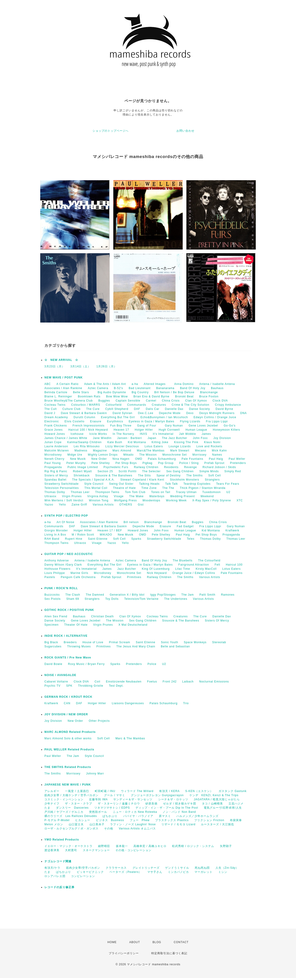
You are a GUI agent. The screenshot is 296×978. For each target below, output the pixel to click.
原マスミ (165, 816)
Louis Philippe (54, 573)
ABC (47, 384)
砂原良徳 (151, 803)
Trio (186, 703)
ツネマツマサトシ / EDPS (112, 807)
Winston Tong (98, 500)
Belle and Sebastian (175, 646)
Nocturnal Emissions (214, 681)
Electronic (51, 421)
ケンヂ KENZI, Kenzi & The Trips (214, 795)
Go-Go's (229, 425)
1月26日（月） (106, 366)
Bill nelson (131, 522)
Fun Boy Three (120, 425)
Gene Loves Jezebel (203, 425)
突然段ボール (98, 811)
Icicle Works (98, 434)
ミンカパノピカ (178, 872)
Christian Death (102, 616)
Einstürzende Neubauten (124, 681)
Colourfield (113, 404)
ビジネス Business (110, 820)
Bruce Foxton (209, 396)
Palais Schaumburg (162, 458)
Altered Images (156, 384)
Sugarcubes (53, 646)
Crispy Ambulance (228, 404)
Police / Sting (189, 463)
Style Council (93, 483)
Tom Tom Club (135, 492)
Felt (217, 564)
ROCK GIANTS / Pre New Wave (67, 657)
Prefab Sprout (214, 463)
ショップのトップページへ (110, 130)
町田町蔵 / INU (105, 791)
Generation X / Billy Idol (127, 594)
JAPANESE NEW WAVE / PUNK (67, 784)
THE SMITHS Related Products (67, 767)
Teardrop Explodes (196, 483)
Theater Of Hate (76, 624)
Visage (118, 496)
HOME (112, 942)
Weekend (207, 496)
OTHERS (125, 504)
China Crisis (171, 400)
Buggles (104, 400)
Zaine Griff (79, 504)
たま (47, 807)
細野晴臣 (104, 846)
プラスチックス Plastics (172, 820)
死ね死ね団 (202, 867)
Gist (141, 504)
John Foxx (200, 438)
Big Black (51, 642)
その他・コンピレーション (133, 850)
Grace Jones (53, 429)
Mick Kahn (219, 450)
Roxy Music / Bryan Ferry (86, 664)
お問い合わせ (185, 130)
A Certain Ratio (67, 384)
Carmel (151, 400)
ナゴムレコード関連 (57, 861)
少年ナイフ (51, 803)
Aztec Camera (98, 388)
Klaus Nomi (212, 442)
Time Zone (149, 488)
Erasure (95, 421)
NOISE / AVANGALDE (60, 675)
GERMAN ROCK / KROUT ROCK (68, 696)
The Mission (148, 454)
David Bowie (53, 664)
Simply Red (232, 471)
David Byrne (224, 409)
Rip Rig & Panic (55, 471)
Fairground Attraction (193, 564)
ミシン (222, 872)
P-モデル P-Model (57, 820)
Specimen (51, 624)
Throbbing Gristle (90, 685)
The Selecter (151, 471)
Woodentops (151, 500)
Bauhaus (217, 388)
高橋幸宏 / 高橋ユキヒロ (149, 846)
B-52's (118, 388)
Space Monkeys (195, 642)
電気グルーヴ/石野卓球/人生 (223, 807)
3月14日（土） (80, 366)
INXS (143, 434)
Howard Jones (54, 434)
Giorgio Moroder (56, 530)
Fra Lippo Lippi (217, 421)
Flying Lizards (190, 421)
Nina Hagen (120, 458)
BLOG (157, 942)
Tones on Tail (160, 492)
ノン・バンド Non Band (179, 811)
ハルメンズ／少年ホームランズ (197, 816)
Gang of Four (148, 425)
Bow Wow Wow (117, 396)
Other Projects (99, 720)
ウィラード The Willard (137, 791)
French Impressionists (89, 425)
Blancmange (209, 392)
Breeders (70, 642)
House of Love (92, 642)
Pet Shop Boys (126, 463)
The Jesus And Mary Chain (135, 646)
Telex (190, 538)
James (206, 434)
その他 (108, 828)
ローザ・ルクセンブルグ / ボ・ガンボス (71, 828)
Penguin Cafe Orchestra (78, 577)
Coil (97, 681)
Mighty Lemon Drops (103, 454)
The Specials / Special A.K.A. (93, 479)
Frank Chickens (55, 425)
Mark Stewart (179, 450)
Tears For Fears (227, 483)
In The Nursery (123, 434)
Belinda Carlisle (55, 392)
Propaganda (53, 467)
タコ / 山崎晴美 (212, 803)
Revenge (190, 467)
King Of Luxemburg (156, 568)
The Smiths (194, 475)
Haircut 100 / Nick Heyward (88, 429)
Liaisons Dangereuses (128, 703)
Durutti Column (84, 417)
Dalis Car (152, 409)
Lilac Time (182, 568)
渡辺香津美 (51, 850)
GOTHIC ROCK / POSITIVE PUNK (69, 610)
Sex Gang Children (180, 471)
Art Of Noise (65, 522)
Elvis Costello (74, 421)
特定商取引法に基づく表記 (169, 953)
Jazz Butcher (126, 568)
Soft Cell (214, 475)
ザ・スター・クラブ (78, 803)
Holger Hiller (144, 429)
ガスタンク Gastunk (233, 791)
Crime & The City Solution (190, 404)
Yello (62, 504)
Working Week (176, 500)
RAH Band (51, 538)
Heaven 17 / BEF (109, 530)
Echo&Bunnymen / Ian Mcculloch (164, 417)
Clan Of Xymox (196, 400)
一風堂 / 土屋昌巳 (77, 791)
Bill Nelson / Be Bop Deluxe (174, 392)
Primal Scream (119, 642)
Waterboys (156, 496)
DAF (137, 409)
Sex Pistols (52, 598)
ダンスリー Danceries (72, 807)
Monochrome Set (174, 454)
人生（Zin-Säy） (227, 867)
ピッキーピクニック (90, 872)
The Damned (95, 594)
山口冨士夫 (76, 824)
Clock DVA (220, 400)
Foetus (152, 681)
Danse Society (199, 409)
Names (217, 454)
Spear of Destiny (169, 475)
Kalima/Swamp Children (84, 442)
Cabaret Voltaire (56, 681)
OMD (138, 458)
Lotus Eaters (154, 446)
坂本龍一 (122, 846)
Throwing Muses (79, 646)
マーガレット (203, 872)
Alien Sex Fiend (55, 616)
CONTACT (181, 942)
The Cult (50, 409)
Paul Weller (237, 458)
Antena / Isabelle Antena (217, 384)
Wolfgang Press (125, 500)
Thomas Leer (80, 492)
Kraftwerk (232, 530)
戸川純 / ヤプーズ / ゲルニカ (63, 811)
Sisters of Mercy (56, 475)
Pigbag (147, 463)
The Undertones (175, 598)
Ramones (227, 594)
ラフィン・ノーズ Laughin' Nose (133, 824)
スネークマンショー (96, 850)
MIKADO (106, 534)
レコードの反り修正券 (59, 887)
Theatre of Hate (124, 488)
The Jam (187, 594)
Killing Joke (160, 442)
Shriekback (81, 475)
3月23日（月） (54, 366)
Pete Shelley (100, 463)
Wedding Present (182, 496)
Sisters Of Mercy (217, 620)
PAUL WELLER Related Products (69, 749)
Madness (80, 450)
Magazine (100, 450)
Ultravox (50, 496)
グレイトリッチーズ (146, 867)
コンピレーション (83, 876)
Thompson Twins (107, 492)
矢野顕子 (226, 846)
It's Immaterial (163, 434)
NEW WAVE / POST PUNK (63, 377)
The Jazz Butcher (174, 438)
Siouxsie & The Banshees (113, 475)
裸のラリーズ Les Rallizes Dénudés (70, 816)
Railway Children (146, 467)
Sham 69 (72, 598)
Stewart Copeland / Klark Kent (142, 479)
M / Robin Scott (83, 534)
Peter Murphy (76, 463)
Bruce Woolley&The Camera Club (68, 400)
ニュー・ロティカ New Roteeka (135, 811)
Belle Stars (82, 392)
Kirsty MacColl (206, 568)
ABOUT (134, 942)
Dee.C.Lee (145, 413)
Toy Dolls (112, 598)
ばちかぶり (109, 816)
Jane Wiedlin (102, 438)
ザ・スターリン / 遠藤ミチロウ (119, 803)
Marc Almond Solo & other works (68, 738)
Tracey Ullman (186, 492)
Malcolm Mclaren (56, 450)
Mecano (200, 450)
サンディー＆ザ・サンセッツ (132, 799)
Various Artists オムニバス (137, 828)
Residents (171, 467)
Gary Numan (174, 425)
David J (49, 413)
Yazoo (48, 504)
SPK (69, 685)
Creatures (159, 404)
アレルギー (51, 791)
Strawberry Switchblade (61, 483)
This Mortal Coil (95, 488)
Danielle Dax (174, 409)
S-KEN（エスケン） (199, 791)
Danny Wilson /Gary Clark (63, 564)
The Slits (144, 475)
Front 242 (169, 681)
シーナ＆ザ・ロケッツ (173, 799)
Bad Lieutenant (140, 388)
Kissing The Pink (186, 442)
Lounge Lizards (180, 446)
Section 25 (105, 471)
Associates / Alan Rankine (63, 388)
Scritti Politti (128, 471)
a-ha (135, 384)
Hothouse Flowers (57, 568)
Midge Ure (74, 454)
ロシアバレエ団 (54, 876)
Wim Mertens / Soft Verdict (63, 500)
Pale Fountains (192, 458)
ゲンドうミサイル (177, 867)
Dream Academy (56, 417)
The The (168, 488)
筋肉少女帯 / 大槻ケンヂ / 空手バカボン (71, 795)
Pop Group (166, 463)
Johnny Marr (95, 773)
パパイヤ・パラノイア (138, 816)
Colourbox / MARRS (85, 404)
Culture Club (71, 409)
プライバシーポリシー (124, 953)
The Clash (72, 594)
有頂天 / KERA (169, 791)
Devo (190, 413)
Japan (152, 438)
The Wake (136, 496)
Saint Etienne (97, 538)
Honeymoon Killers (226, 429)
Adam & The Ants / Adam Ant (105, 384)
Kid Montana (137, 442)
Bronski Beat (184, 396)
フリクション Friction (209, 820)
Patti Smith (207, 594)
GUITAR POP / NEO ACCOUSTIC (68, 554)
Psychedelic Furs (115, 467)
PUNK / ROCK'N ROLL (61, 588)
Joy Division (222, 438)
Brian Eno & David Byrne (151, 396)
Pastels (49, 577)
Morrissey (199, 454)
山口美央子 (97, 824)
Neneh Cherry (54, 458)
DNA (243, 413)
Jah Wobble (187, 434)
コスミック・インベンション (63, 799)
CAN (67, 703)
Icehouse (77, 434)
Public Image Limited (83, 467)
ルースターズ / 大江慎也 (217, 824)
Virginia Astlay (97, 496)
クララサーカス (116, 867)
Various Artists (103, 504)
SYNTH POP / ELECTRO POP (66, 515)
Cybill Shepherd (116, 409)
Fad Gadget (185, 526)
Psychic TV (52, 685)
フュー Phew (140, 820)
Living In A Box (55, 534)
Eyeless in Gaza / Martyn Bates (151, 421)
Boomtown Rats (89, 396)
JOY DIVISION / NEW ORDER (66, 714)
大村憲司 (71, 850)
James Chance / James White (65, 438)
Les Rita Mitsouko (87, 446)
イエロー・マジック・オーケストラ (68, 846)
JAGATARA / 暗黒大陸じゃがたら (217, 799)
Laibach (188, 681)
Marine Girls (79, 573)
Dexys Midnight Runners (217, 413)
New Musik (78, 458)
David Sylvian (123, 413)
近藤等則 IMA (98, 799)
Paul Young (52, 463)
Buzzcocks (52, 594)
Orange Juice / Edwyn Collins (194, 573)
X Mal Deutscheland (132, 624)
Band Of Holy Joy (192, 388)
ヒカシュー (82, 820)
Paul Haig (216, 458)
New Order (99, 458)
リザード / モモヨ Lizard (178, 824)
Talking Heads (149, 483)
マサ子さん (154, 872)
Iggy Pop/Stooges (163, 594)
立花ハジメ (236, 803)
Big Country (140, 392)
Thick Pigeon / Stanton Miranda (202, 488)
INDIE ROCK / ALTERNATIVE (65, 635)
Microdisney (53, 454)
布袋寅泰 (236, 820)
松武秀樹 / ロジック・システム (193, 846)
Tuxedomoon (211, 492)
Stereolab (219, 642)
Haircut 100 (234, 564)
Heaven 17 (121, 429)
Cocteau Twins (55, 404)
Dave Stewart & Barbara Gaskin (84, 413)
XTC (240, 500)
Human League (196, 429)
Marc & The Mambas (130, 738)
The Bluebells (183, 560)
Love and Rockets (209, 446)
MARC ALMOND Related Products (70, 732)
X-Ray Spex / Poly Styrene (211, 500)
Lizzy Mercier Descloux (122, 446)
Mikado (128, 454)
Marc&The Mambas (151, 450)
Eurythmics (115, 421)
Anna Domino (184, 384)
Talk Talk (171, 483)
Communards (136, 404)
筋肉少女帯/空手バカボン (83, 867)
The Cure (93, 409)
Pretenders (238, 463)
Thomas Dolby (54, 492)
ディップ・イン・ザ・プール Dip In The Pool (167, 807)
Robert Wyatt (82, 471)
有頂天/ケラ (52, 867)
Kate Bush (114, 442)
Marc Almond (121, 450)
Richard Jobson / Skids (219, 467)
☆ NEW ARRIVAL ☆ (61, 360)
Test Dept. (116, 685)
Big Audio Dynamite (112, 392)
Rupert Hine (73, 538)
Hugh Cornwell (169, 429)
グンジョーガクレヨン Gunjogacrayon (157, 795)
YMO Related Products (61, 839)
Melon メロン (53, 824)
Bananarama (165, 388)
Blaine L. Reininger (58, 396)
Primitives (134, 577)
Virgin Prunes (72, 496)
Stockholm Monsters (184, 479)
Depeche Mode (170, 413)
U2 (228, 492)
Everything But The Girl (118, 417)
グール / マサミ (114, 795)
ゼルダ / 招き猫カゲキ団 (179, 803)
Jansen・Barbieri (129, 438)
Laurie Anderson (56, 446)
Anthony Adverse (56, 560)
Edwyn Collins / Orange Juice (215, 417)
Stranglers (212, 479)
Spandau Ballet (55, 479)
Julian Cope (53, 442)
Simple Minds (209, 471)
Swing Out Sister (121, 483)
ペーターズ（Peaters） (125, 872)
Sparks (136, 538)
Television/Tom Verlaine (141, 598)
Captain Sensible (128, 400)
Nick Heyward (157, 573)
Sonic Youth (169, 642)
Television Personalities (61, 488)
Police (152, 664)
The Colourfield (209, 560)
